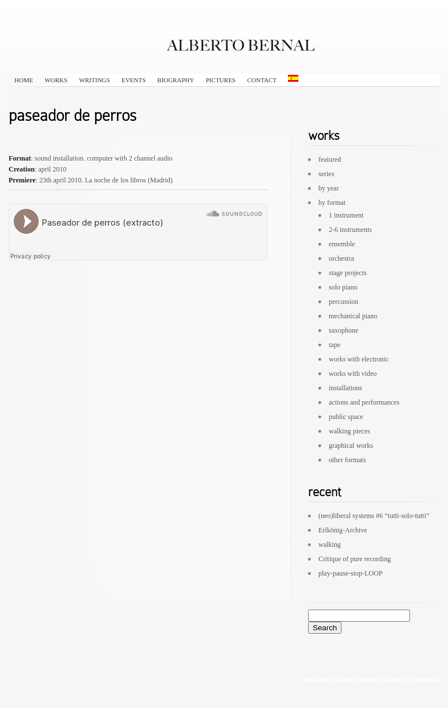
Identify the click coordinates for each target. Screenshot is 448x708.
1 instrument (346, 215)
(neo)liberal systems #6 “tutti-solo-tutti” (373, 516)
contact (261, 80)
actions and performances (364, 402)
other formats (347, 460)
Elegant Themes (356, 679)
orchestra (341, 258)
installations (345, 388)
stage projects (348, 273)
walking (329, 544)
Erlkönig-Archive (342, 530)
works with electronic (359, 359)
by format (332, 203)
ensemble (342, 244)
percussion (343, 302)
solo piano (343, 287)
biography (175, 80)
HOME (23, 80)
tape (334, 345)
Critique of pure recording (354, 559)
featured (329, 159)
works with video (353, 374)
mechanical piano (353, 316)
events (134, 80)
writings (94, 80)
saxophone (343, 330)
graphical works (351, 445)
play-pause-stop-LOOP (350, 573)
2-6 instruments (350, 230)
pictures (221, 80)
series (326, 174)
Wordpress (426, 679)
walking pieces (349, 431)
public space (346, 417)
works (55, 80)
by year (328, 188)
